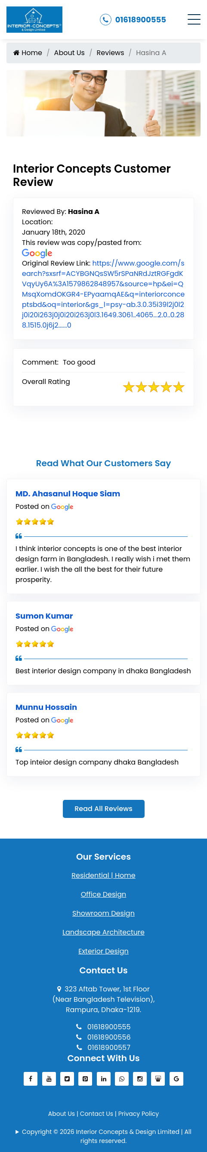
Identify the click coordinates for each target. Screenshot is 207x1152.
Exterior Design (103, 951)
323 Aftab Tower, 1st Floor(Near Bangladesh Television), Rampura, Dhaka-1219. (103, 999)
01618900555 (133, 19)
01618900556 (103, 1037)
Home (27, 53)
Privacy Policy (138, 1113)
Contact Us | (99, 1113)
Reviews (110, 53)
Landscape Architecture (103, 932)
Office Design (104, 894)
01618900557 (103, 1048)
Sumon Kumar (44, 615)
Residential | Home (103, 875)
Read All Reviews (103, 809)
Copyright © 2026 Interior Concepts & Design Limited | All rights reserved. (107, 1136)
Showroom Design (103, 913)
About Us (69, 53)
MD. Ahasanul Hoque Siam (67, 493)
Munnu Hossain (46, 707)
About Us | (64, 1113)
